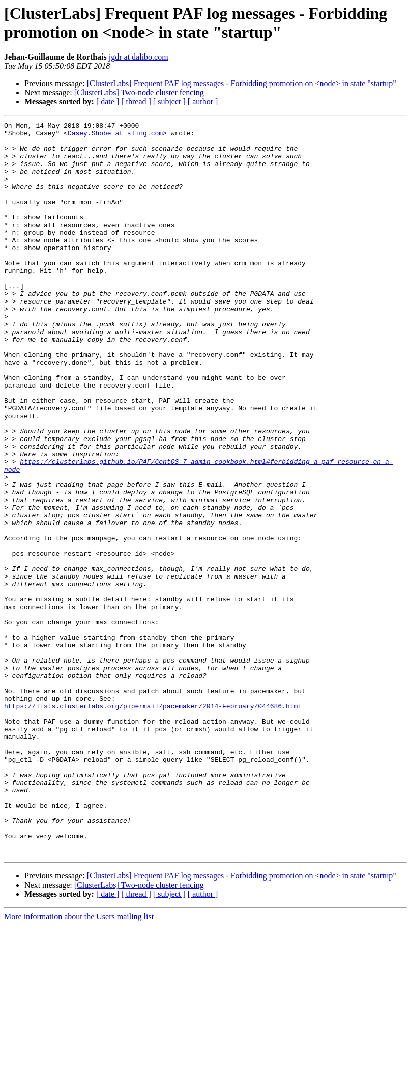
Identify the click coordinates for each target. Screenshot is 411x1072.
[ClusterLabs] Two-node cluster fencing (139, 92)
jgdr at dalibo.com (138, 56)
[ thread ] (136, 101)
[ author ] (203, 101)
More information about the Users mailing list (79, 1063)
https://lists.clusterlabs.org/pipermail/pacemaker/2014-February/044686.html (153, 823)
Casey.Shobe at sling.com (115, 136)
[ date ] (107, 101)
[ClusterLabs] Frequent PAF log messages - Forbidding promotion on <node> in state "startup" (241, 83)
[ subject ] (169, 101)
